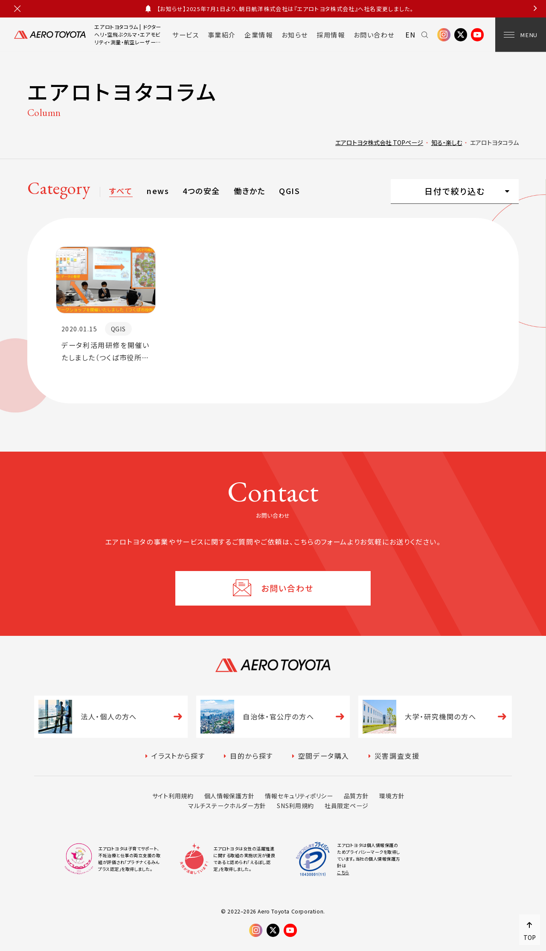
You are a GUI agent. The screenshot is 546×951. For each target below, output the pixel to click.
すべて (120, 190)
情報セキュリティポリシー (299, 796)
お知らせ (295, 34)
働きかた (249, 190)
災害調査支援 (397, 756)
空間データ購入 (323, 756)
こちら (343, 872)
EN (410, 34)
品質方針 (356, 796)
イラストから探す (178, 756)
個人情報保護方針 (229, 796)
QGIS (289, 190)
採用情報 (331, 34)
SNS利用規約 (295, 805)
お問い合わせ (374, 34)
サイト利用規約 (173, 796)
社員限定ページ (347, 805)
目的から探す (251, 756)
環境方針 (391, 796)
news (157, 190)
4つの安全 (201, 190)
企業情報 (258, 34)
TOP (529, 937)
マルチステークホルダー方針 (227, 805)
